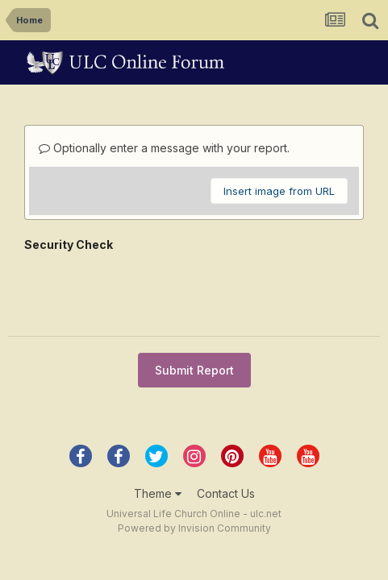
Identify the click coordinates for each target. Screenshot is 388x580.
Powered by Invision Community (194, 471)
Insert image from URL (279, 190)
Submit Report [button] (194, 307)
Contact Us (226, 436)
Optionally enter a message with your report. (164, 148)
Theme (157, 436)
